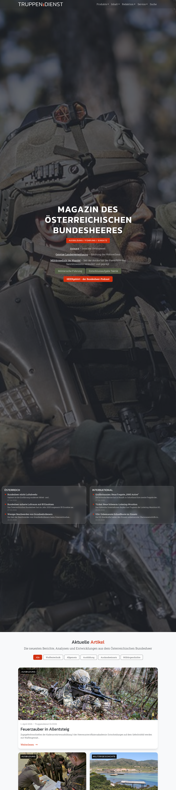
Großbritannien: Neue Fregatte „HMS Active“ (117, 494)
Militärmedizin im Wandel (65, 260)
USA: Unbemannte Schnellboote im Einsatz (116, 514)
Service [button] (142, 4)
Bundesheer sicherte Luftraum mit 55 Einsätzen (30, 504)
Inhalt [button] (114, 4)
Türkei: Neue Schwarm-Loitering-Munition (116, 504)
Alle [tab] (38, 657)
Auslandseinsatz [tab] (109, 657)
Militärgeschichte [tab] (131, 657)
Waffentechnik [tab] (53, 657)
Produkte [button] (102, 4)
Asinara (74, 248)
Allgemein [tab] (72, 657)
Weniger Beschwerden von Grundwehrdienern (30, 514)
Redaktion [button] (127, 4)
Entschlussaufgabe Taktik (103, 270)
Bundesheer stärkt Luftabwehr (22, 494)
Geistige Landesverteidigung (72, 254)
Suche (153, 4)
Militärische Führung (70, 270)
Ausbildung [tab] (88, 657)
